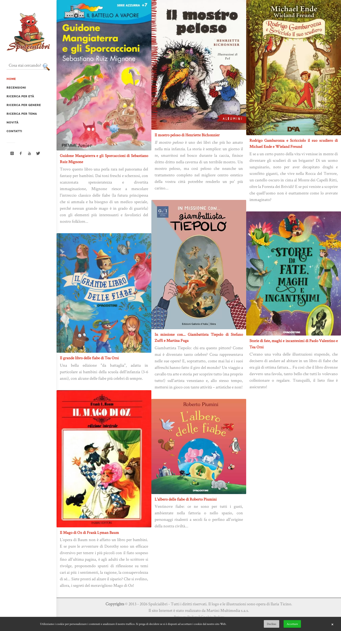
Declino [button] (271, 624)
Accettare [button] (292, 624)
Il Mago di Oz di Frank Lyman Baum (89, 532)
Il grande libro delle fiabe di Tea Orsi (89, 358)
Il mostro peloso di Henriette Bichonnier (187, 135)
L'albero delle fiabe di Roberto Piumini (186, 499)
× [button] (332, 624)
